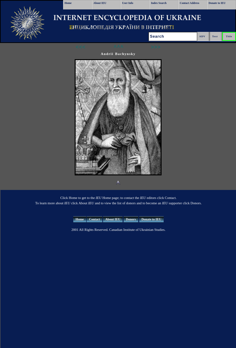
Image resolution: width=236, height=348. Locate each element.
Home (68, 3)
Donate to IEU (217, 3)
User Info (127, 3)
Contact (94, 219)
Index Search (158, 3)
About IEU (99, 3)
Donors (131, 219)
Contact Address (189, 3)
